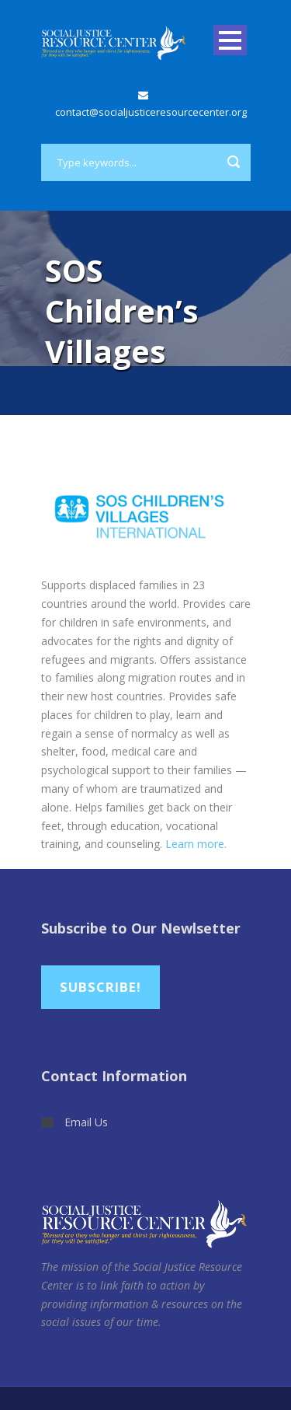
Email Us (86, 1122)
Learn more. (196, 843)
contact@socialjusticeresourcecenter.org (151, 112)
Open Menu (230, 40)
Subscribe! (100, 987)
